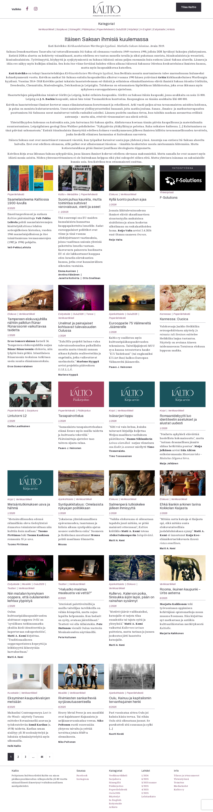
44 (64, 757)
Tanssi (89, 314)
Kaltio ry (179, 791)
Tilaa (188, 9)
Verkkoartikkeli (46, 29)
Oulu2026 (121, 29)
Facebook (82, 777)
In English (145, 29)
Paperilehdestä (105, 29)
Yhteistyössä (167, 192)
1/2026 (113, 204)
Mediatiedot (181, 787)
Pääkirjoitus (88, 29)
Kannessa (165, 314)
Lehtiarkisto (148, 798)
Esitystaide (159, 29)
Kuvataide (13, 693)
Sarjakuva (61, 29)
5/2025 (11, 208)
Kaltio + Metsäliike (68, 194)
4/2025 (144, 791)
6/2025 (62, 598)
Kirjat (112, 410)
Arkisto (171, 29)
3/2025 (144, 794)
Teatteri (11, 588)
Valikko (17, 9)
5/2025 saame (149, 784)
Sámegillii (74, 29)
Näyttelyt (133, 29)
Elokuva (113, 194)
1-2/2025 (63, 212)
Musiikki (26, 584)
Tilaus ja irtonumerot (186, 777)
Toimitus (179, 784)
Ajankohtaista (116, 314)
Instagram (83, 780)
